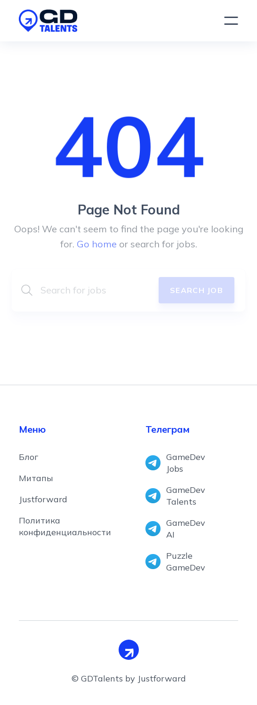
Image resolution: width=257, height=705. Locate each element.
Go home (97, 244)
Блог (28, 457)
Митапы (36, 478)
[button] (231, 20)
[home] (112, 20)
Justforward (43, 499)
